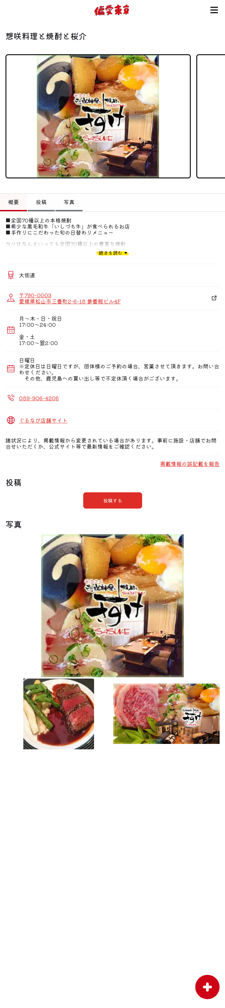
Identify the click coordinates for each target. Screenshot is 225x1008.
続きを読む (110, 253)
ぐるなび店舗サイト (43, 420)
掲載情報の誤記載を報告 (190, 463)
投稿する (112, 500)
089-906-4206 (39, 398)
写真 (69, 202)
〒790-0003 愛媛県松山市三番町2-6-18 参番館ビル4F (70, 298)
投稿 (41, 202)
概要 (13, 202)
